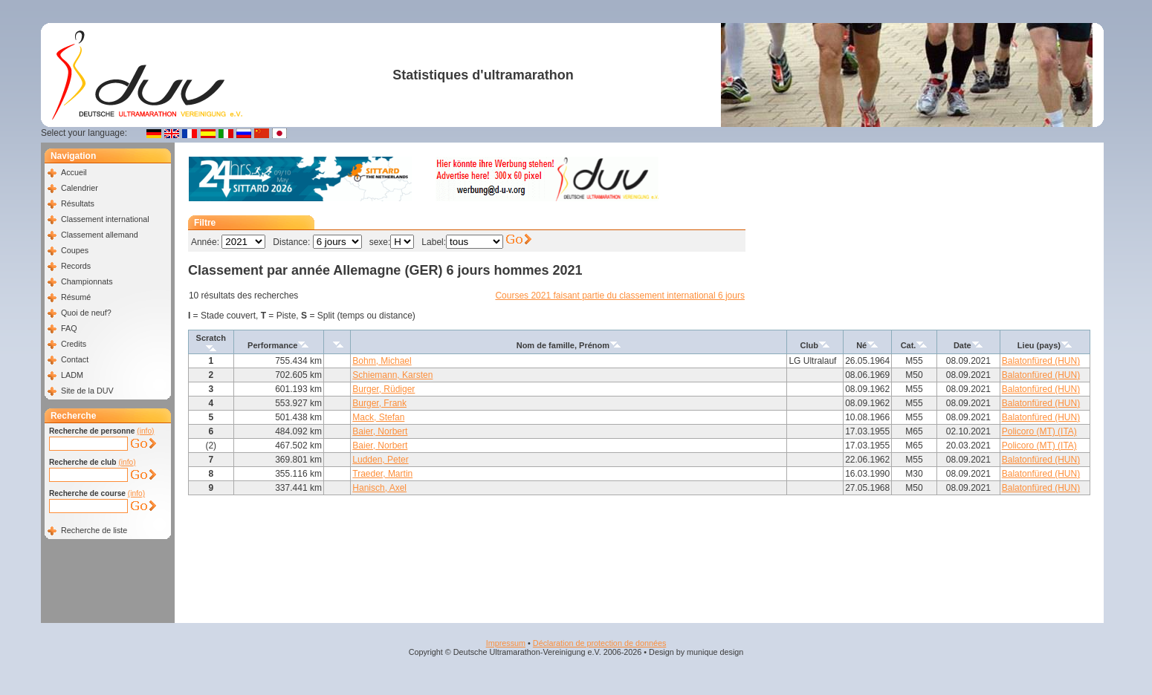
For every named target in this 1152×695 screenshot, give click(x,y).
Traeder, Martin (382, 474)
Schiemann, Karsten (392, 375)
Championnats (87, 281)
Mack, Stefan (378, 417)
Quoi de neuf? (86, 312)
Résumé (76, 297)
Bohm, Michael (381, 361)
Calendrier (79, 187)
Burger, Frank (379, 403)
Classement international (105, 219)
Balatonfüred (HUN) (1041, 361)
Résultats (77, 203)
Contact (74, 359)
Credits (73, 343)
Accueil (74, 172)
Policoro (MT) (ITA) (1039, 431)
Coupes (74, 250)
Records (76, 265)
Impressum (505, 643)
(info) (145, 431)
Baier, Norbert (379, 431)
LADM (72, 375)
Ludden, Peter (380, 459)
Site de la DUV (87, 390)
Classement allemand (99, 234)
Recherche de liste (94, 530)
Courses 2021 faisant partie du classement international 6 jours (620, 295)
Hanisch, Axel (379, 488)
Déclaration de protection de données (599, 643)
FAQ (69, 328)
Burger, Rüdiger (383, 389)
